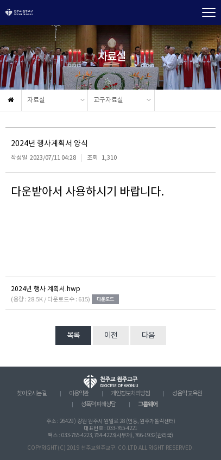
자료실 (36, 100)
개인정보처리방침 (130, 393)
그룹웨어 (147, 404)
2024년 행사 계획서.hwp (45, 289)
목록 (73, 335)
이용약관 (79, 393)
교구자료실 (108, 100)
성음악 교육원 (187, 393)
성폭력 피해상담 (98, 404)
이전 (110, 335)
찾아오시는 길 (32, 393)
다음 (148, 335)
